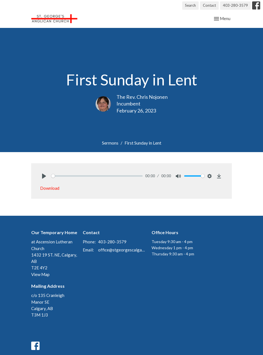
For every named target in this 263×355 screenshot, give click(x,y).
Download (49, 188)
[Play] (44, 176)
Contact (209, 5)
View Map (40, 274)
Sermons (110, 142)
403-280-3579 (235, 5)
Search (190, 5)
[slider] (97, 176)
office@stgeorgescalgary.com (122, 249)
